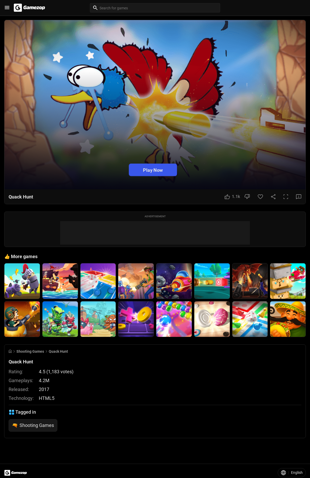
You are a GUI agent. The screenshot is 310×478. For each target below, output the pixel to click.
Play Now (153, 170)
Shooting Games (30, 351)
